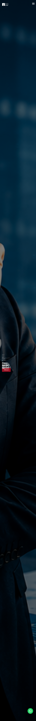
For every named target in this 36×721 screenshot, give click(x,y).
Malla (6, 370)
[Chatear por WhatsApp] (25, 711)
